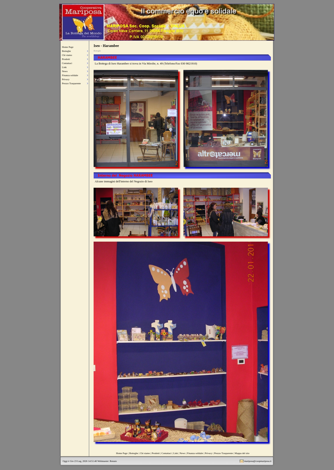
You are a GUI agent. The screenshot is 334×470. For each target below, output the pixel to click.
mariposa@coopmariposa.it (257, 461)
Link (64, 67)
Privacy (66, 79)
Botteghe (66, 51)
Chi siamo (67, 55)
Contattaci (67, 63)
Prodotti (66, 59)
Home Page (67, 47)
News (65, 71)
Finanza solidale (70, 75)
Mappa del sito (242, 453)
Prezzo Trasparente (71, 83)
